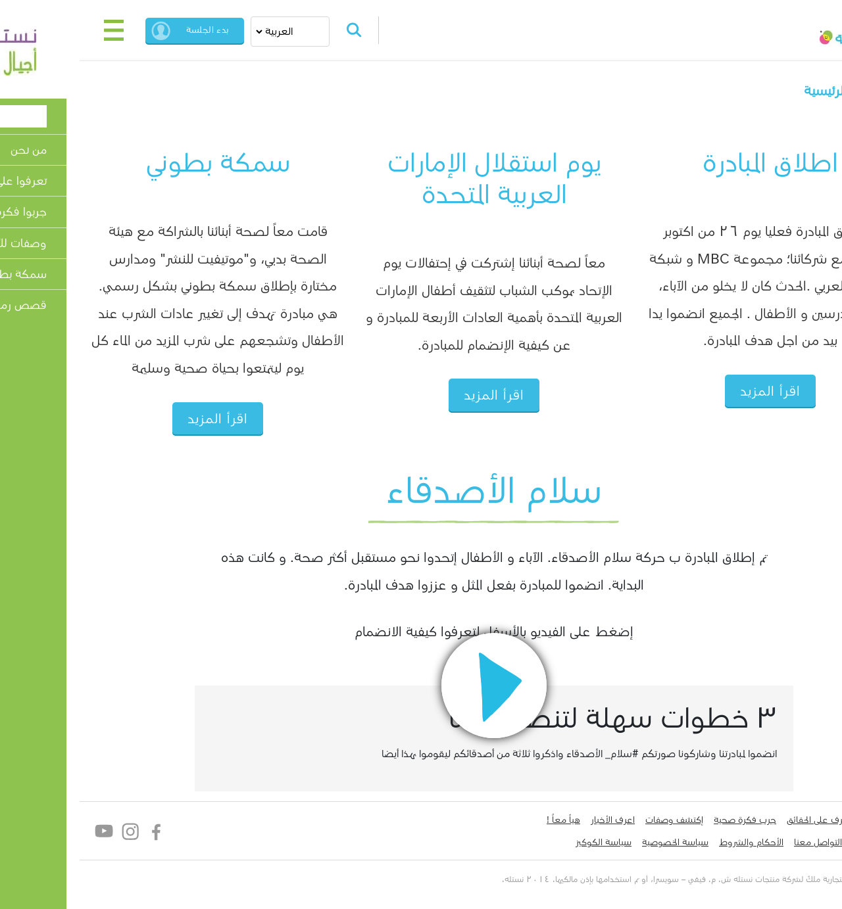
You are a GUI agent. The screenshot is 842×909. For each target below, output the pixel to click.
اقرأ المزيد (697, 391)
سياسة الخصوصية (602, 842)
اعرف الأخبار (540, 819)
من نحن (803, 819)
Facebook (83, 831)
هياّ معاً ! (490, 819)
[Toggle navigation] (40, 30)
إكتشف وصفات (601, 819)
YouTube (31, 831)
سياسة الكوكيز (530, 842)
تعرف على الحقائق (746, 819)
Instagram (57, 831)
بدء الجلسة (134, 30)
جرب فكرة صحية (672, 819)
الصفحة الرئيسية (775, 90)
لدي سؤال (799, 842)
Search (281, 30)
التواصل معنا (745, 842)
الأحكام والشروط (678, 842)
